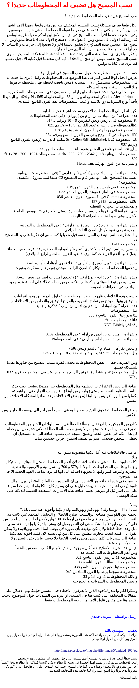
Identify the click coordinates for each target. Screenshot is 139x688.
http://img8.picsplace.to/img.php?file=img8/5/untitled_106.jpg (96, 650)
